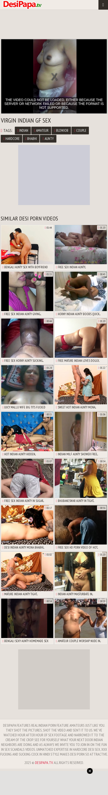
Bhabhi (31, 138)
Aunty (48, 138)
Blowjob (61, 130)
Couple (80, 130)
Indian (22, 130)
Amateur (41, 130)
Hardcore (11, 138)
